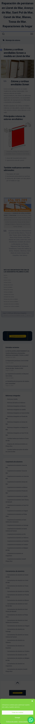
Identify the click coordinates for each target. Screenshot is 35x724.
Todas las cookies (17, 712)
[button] (32, 701)
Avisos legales (23, 721)
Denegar (17, 717)
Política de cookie (12, 721)
